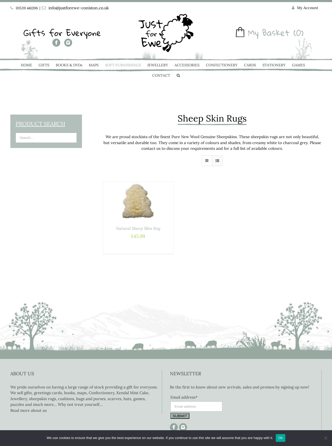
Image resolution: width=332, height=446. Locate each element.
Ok (280, 438)
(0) (298, 33)
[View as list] (217, 161)
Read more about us (28, 410)
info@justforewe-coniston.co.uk (79, 7)
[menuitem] (305, 8)
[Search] (178, 76)
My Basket (269, 33)
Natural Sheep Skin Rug (138, 228)
